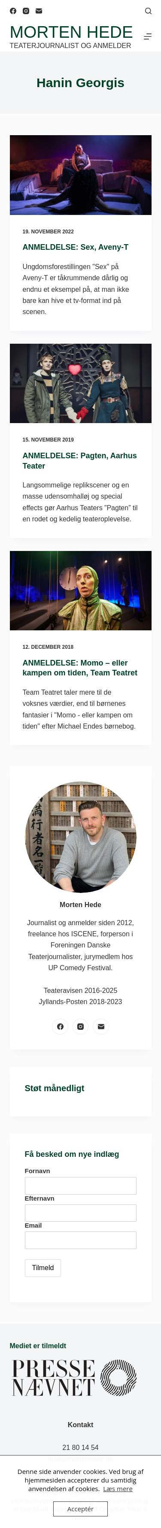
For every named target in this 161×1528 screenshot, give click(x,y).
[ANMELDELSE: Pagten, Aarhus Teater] (81, 384)
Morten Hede (71, 32)
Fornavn (37, 1170)
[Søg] (148, 11)
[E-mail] (39, 11)
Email (33, 1225)
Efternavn (40, 1198)
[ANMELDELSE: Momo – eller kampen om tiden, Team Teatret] (81, 591)
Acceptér (80, 1508)
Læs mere (118, 1488)
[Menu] (148, 36)
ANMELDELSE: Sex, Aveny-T (76, 247)
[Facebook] (13, 11)
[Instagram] (26, 11)
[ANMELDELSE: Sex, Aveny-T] (81, 175)
